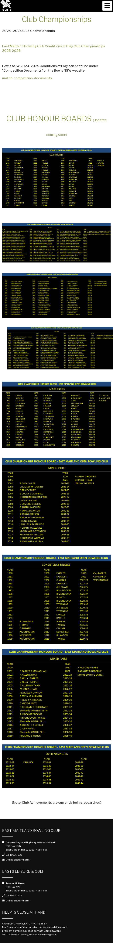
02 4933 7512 (14, 895)
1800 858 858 (10, 934)
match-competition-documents (27, 78)
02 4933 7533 (14, 854)
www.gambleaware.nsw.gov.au (39, 934)
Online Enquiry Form (18, 859)
